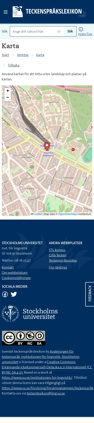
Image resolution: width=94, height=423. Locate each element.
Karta (40, 54)
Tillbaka (13, 65)
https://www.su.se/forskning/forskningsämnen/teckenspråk (47, 388)
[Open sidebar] (5, 12)
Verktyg (22, 54)
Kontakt (8, 267)
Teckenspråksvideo (63, 260)
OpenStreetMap (67, 214)
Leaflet (36, 214)
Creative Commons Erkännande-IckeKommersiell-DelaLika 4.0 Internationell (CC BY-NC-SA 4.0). (47, 367)
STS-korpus (57, 250)
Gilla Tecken (57, 255)
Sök (70, 31)
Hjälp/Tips (85, 34)
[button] (47, 146)
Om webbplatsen (14, 272)
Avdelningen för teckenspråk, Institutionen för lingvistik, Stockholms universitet (40, 356)
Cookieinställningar (16, 278)
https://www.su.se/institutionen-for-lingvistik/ (37, 377)
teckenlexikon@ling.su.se (46, 393)
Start (5, 54)
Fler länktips (58, 267)
